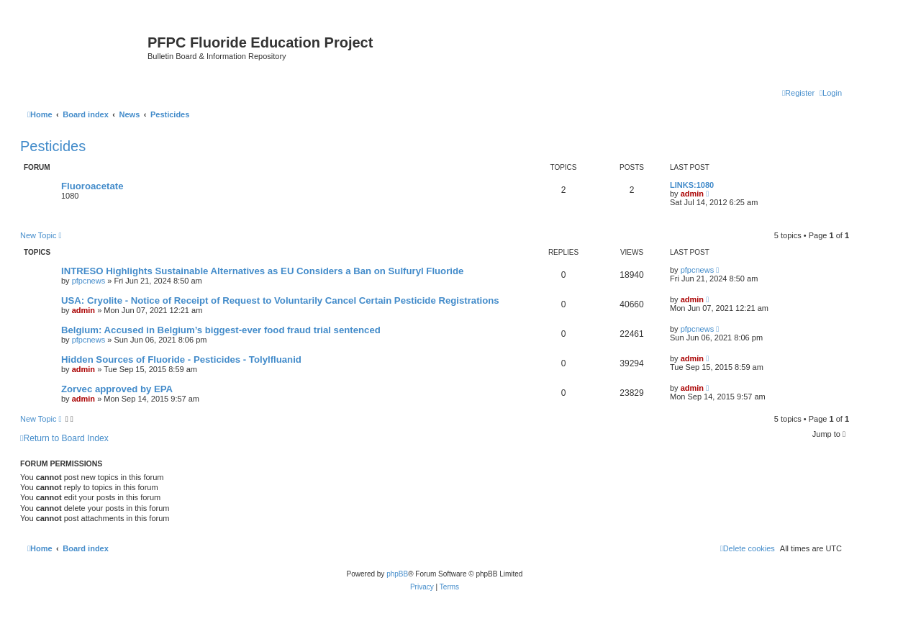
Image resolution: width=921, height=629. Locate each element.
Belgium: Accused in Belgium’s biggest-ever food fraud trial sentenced (221, 330)
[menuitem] (831, 92)
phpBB (397, 574)
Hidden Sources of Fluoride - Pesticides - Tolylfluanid (181, 359)
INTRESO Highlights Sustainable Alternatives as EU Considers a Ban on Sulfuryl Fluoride (262, 271)
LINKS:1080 (692, 185)
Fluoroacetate (92, 186)
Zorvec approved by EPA (117, 389)
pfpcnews (88, 280)
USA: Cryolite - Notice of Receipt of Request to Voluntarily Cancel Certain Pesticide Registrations (280, 300)
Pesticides (53, 146)
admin (692, 193)
